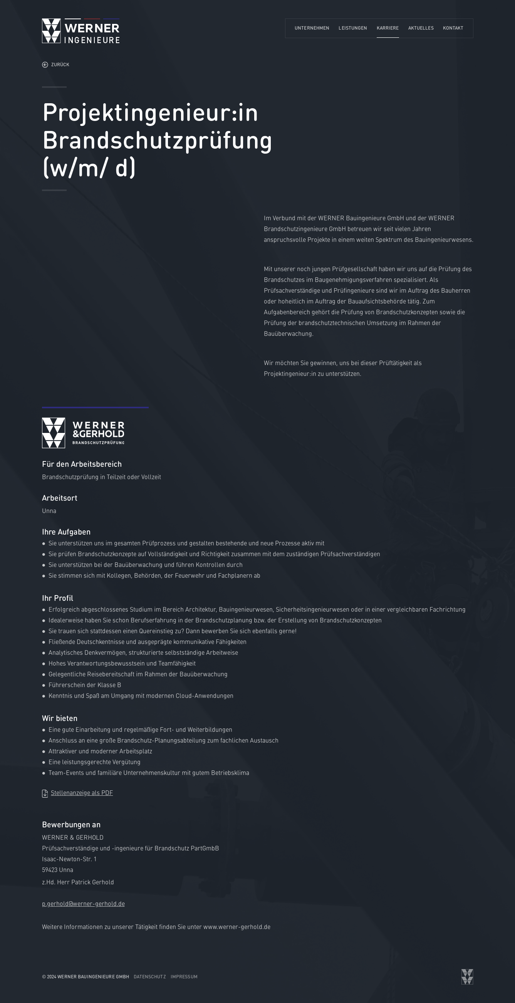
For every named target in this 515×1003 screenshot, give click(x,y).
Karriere (388, 28)
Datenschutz (150, 977)
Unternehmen (312, 28)
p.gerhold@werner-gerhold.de (83, 903)
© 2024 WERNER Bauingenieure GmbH (85, 977)
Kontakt (453, 28)
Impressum (184, 977)
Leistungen (353, 28)
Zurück (60, 64)
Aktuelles (421, 28)
